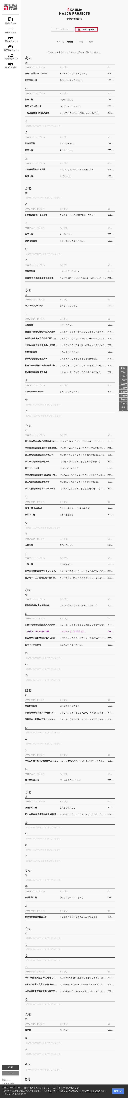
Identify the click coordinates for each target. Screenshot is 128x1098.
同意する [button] (118, 1091)
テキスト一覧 (88, 29)
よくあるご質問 (8, 1083)
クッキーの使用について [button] (15, 1094)
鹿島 (10, 7)
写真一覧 (65, 29)
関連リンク (6, 1080)
